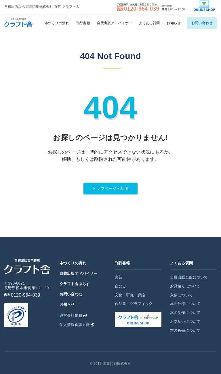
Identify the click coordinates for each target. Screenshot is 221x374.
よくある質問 (149, 23)
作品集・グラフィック (134, 304)
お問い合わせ (201, 23)
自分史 (120, 286)
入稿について (181, 295)
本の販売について (185, 330)
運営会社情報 (71, 315)
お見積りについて (185, 286)
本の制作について (185, 312)
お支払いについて (185, 321)
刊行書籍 (83, 23)
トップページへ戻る (110, 188)
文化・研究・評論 (130, 295)
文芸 (118, 277)
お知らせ (174, 23)
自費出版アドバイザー (114, 23)
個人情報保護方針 (75, 325)
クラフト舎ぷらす (75, 284)
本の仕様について (185, 304)
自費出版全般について (189, 277)
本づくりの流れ (57, 23)
